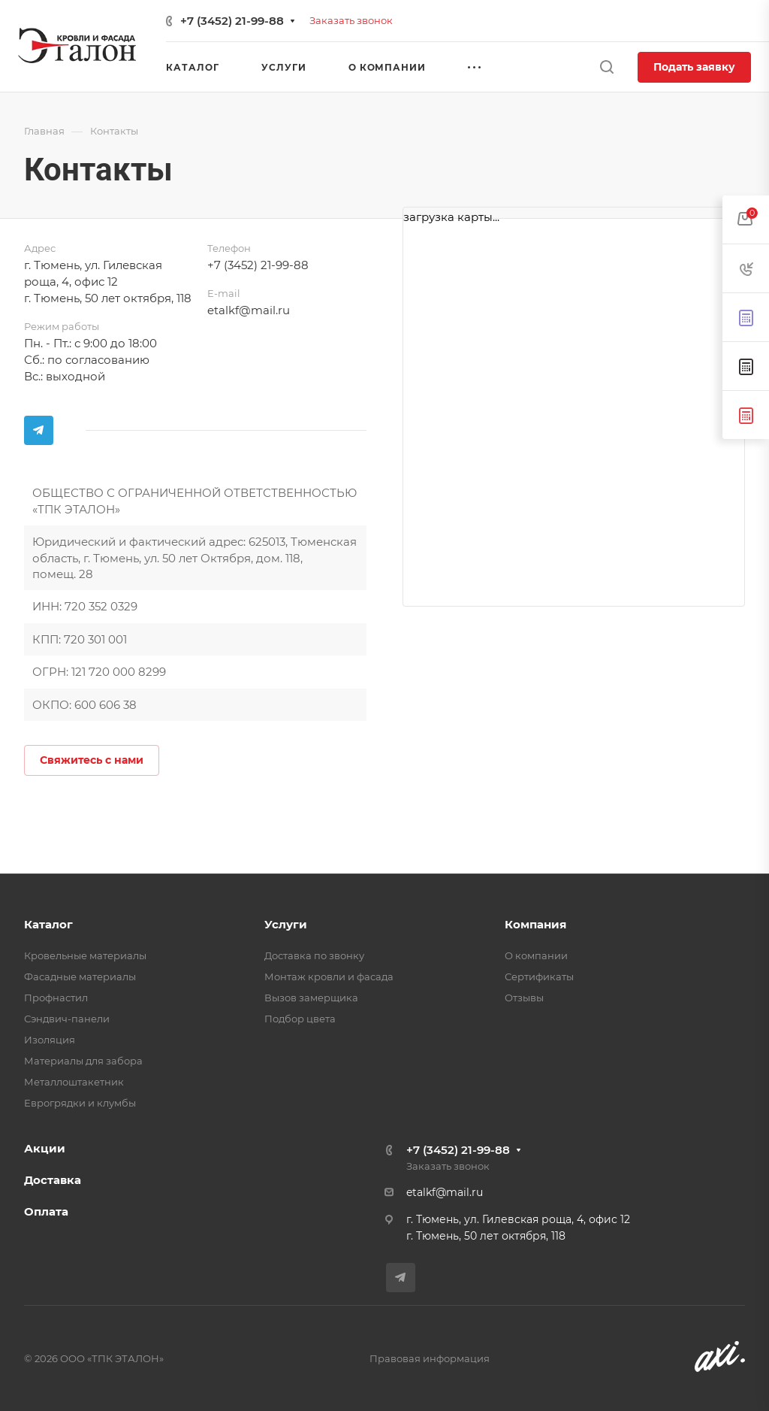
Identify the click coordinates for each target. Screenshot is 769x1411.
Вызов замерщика (311, 998)
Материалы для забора (83, 1061)
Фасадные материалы (80, 976)
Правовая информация (429, 1358)
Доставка (52, 1180)
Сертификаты (539, 976)
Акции (44, 1148)
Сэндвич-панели (67, 1019)
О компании (536, 955)
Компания (535, 924)
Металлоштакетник (74, 1082)
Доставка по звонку (314, 955)
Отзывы (524, 998)
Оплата (46, 1211)
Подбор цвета (300, 1019)
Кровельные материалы (85, 955)
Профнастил (56, 998)
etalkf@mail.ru (248, 310)
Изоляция (49, 1040)
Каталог (48, 924)
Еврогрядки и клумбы (80, 1103)
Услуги (285, 924)
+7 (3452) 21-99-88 (232, 21)
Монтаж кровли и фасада (329, 976)
